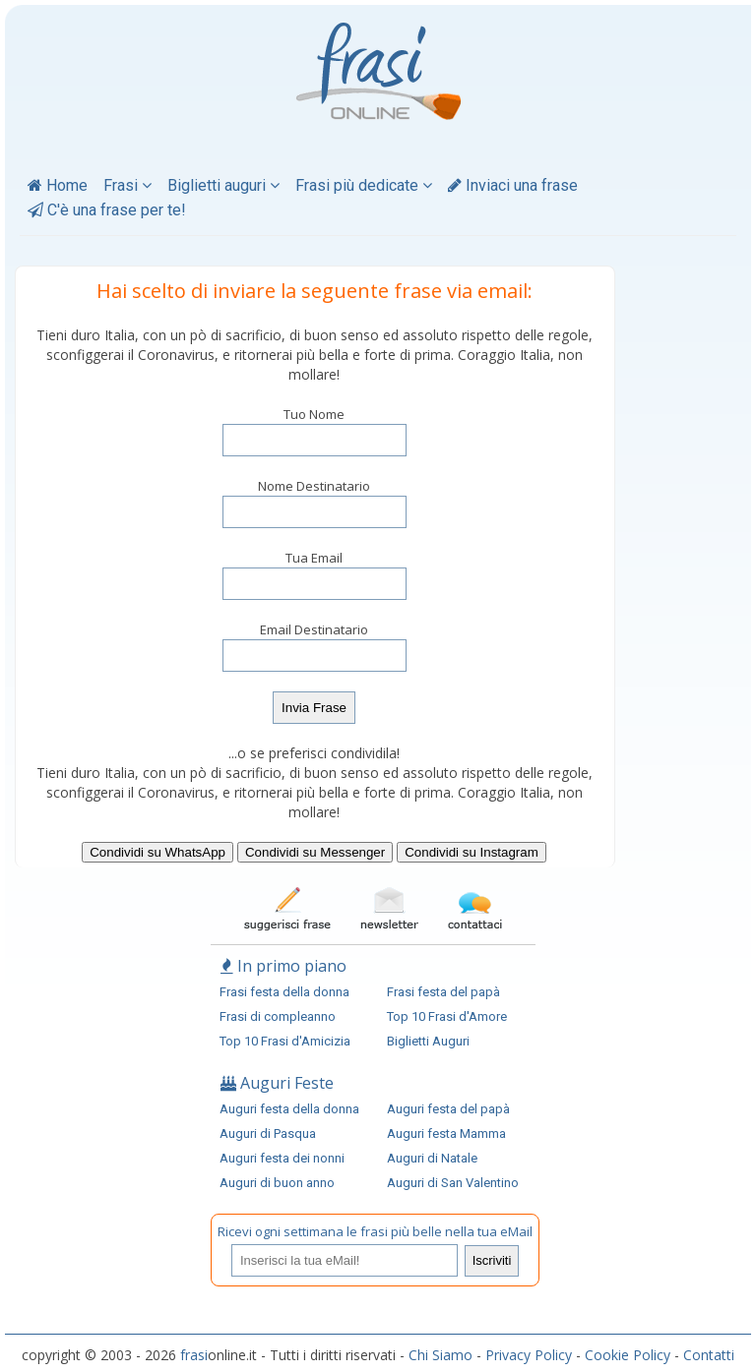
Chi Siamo (440, 1354)
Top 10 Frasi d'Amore (447, 1016)
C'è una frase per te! (107, 210)
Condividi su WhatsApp (157, 852)
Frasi (127, 185)
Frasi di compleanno (278, 1016)
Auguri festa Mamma (446, 1133)
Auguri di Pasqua (268, 1133)
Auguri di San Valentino (453, 1182)
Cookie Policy (627, 1354)
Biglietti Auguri (428, 1041)
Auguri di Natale (432, 1158)
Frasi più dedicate (363, 185)
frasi (194, 1354)
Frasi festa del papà (443, 991)
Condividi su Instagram (471, 852)
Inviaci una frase (513, 185)
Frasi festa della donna (284, 991)
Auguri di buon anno (277, 1182)
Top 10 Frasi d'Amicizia (285, 1041)
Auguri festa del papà (448, 1109)
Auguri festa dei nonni (282, 1158)
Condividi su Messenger (315, 852)
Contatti (708, 1354)
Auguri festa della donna (289, 1109)
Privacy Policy (528, 1354)
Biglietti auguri (223, 185)
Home (58, 185)
